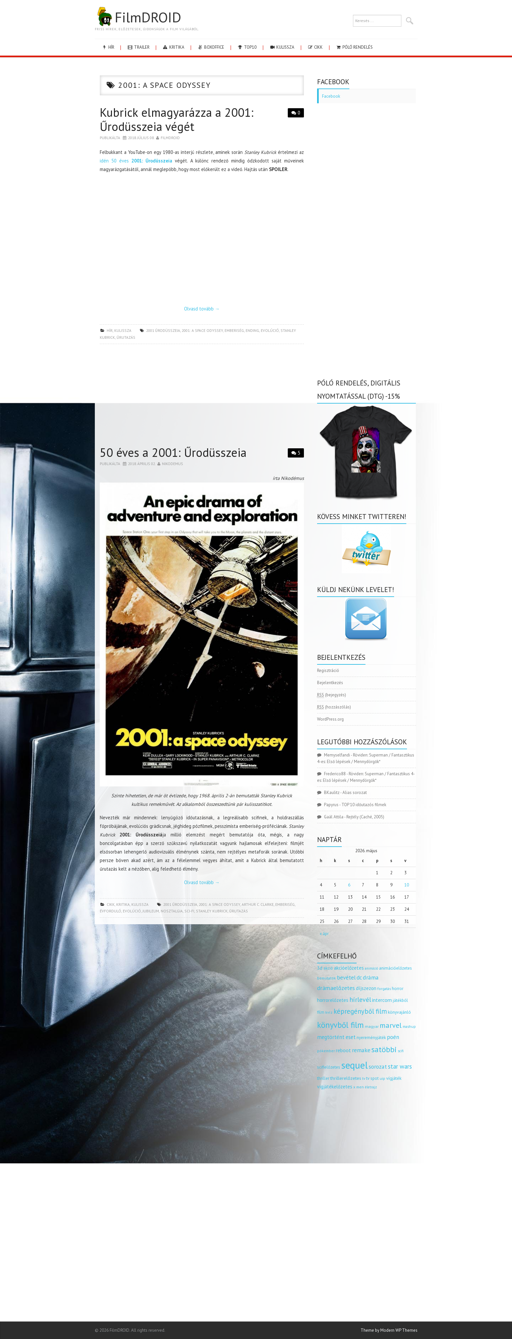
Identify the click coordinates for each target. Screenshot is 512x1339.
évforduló (110, 910)
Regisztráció (328, 670)
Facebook (331, 96)
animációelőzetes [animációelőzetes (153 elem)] (395, 968)
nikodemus (172, 463)
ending (252, 330)
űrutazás (126, 337)
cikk (315, 47)
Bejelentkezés (330, 682)
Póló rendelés (354, 47)
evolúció (270, 330)
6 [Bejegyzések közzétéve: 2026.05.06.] (349, 885)
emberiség (234, 330)
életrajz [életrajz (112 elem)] (371, 1087)
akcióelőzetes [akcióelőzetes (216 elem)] (349, 967)
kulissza (281, 47)
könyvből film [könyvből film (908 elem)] (340, 1025)
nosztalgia (172, 910)
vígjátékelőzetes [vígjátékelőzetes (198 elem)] (334, 1086)
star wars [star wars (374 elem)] (400, 1066)
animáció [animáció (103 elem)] (371, 968)
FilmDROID (138, 17)
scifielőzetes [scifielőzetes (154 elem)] (328, 1067)
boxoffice (210, 47)
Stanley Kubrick (212, 910)
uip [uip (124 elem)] (382, 1078)
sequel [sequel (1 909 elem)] (354, 1065)
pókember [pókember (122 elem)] (326, 1050)
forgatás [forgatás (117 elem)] (384, 988)
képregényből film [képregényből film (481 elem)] (360, 1011)
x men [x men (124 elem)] (358, 1086)
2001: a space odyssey (202, 330)
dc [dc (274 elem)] (359, 977)
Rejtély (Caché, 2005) (365, 817)
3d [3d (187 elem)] (319, 968)
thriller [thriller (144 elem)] (323, 1078)
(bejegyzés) (331, 695)
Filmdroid (170, 137)
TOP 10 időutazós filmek (363, 804)
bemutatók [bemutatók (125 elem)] (326, 978)
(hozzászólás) (334, 707)
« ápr (324, 933)
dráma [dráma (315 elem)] (371, 977)
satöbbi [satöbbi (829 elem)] (384, 1049)
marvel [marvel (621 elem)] (391, 1025)
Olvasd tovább (202, 309)
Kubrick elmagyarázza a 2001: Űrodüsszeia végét (177, 119)
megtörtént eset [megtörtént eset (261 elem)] (336, 1037)
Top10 (246, 47)
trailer (138, 47)
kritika (173, 47)
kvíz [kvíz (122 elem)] (329, 1012)
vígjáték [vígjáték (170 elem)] (393, 1078)
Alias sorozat (354, 792)
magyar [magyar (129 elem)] (372, 1026)
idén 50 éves (136, 161)
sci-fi (189, 910)
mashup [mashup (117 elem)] (409, 1026)
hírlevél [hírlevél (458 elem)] (360, 999)
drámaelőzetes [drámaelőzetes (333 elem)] (336, 988)
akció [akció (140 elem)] (328, 968)
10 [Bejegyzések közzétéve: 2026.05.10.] (406, 885)
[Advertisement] (202, 397)
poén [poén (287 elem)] (393, 1037)
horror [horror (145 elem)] (397, 988)
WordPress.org (330, 719)
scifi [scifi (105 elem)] (401, 1051)
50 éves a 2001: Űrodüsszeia (173, 452)
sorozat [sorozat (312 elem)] (378, 1066)
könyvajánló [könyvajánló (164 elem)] (399, 1012)
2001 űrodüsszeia (163, 330)
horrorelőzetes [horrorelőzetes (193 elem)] (332, 1000)
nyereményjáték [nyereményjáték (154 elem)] (371, 1037)
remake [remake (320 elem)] (361, 1050)
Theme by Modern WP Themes (389, 1330)
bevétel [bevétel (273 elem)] (346, 977)
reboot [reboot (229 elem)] (343, 1050)
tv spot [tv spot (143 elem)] (372, 1078)
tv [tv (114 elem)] (363, 1078)
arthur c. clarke (258, 904)
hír (107, 47)
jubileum (151, 910)
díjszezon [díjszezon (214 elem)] (366, 988)
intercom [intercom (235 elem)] (382, 1000)
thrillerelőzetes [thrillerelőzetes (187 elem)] (345, 1078)
